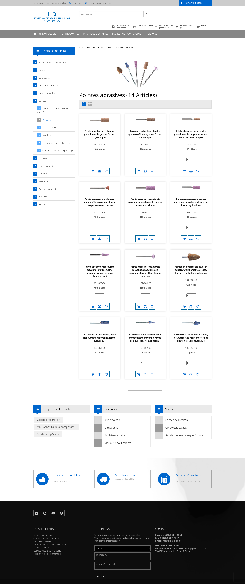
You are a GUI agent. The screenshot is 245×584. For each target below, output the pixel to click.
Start (81, 47)
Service (153, 34)
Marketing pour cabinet (128, 34)
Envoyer (101, 557)
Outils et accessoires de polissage (57, 150)
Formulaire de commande (47, 535)
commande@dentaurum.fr (100, 3)
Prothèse (43, 158)
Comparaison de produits (47, 532)
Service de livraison (171, 402)
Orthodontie (71, 34)
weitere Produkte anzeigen (145, 369)
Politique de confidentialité (112, 579)
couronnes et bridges (48, 85)
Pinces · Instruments (48, 189)
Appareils (43, 196)
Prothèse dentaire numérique (52, 62)
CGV (127, 579)
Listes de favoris (42, 529)
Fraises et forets (49, 127)
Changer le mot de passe (46, 520)
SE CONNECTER (194, 3)
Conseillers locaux (171, 409)
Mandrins (46, 135)
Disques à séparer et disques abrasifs (53, 110)
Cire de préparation (48, 401)
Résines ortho (45, 181)
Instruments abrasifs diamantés (56, 143)
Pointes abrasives (126, 47)
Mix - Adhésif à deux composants (56, 409)
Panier (204, 27)
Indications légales (139, 577)
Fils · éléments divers (48, 166)
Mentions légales (137, 579)
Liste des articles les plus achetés (51, 526)
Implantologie (48, 34)
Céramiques (44, 77)
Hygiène (42, 70)
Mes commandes (42, 523)
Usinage (110, 47)
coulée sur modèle (47, 93)
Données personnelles (45, 517)
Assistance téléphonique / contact (180, 417)
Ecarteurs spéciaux (48, 416)
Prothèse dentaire (96, 34)
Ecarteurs (43, 173)
